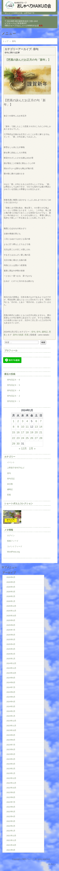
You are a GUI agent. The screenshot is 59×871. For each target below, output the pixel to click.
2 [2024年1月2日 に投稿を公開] (18, 421)
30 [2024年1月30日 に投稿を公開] (18, 443)
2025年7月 (10, 630)
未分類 (10, 484)
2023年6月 (10, 749)
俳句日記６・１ (13, 401)
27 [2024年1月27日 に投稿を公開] (36, 438)
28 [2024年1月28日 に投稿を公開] (40, 438)
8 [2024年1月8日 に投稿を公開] (13, 426)
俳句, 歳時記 (42, 332)
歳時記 (10, 489)
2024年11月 (11, 668)
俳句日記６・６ (13, 380)
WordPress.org (13, 552)
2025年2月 (10, 654)
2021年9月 (10, 850)
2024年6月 (10, 692)
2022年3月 (10, 821)
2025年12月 (11, 606)
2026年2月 (10, 596)
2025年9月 (10, 620)
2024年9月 (10, 678)
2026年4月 (10, 587)
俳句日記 (11, 479)
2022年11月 (11, 783)
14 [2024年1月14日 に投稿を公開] (40, 426)
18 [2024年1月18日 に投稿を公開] (27, 432)
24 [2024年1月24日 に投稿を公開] (22, 438)
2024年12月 (11, 663)
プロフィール (10, 350)
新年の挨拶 (18, 335)
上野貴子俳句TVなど (16, 468)
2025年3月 (10, 649)
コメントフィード (14, 546)
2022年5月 (10, 812)
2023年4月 (10, 759)
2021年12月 (11, 836)
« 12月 (23, 448)
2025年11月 (11, 611)
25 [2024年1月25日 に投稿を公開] (27, 438)
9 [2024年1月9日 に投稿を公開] (18, 426)
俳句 (33, 332)
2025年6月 (10, 635)
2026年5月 (10, 582)
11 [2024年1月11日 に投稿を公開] (27, 426)
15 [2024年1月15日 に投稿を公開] (13, 432)
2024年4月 (10, 702)
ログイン (11, 535)
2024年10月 (11, 673)
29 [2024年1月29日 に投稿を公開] (13, 443)
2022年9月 (10, 792)
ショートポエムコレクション (18, 503)
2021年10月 (11, 845)
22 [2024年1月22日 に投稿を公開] (13, 438)
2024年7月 (10, 687)
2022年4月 (10, 816)
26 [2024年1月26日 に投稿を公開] (31, 438)
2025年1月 (10, 659)
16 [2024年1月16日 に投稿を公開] (18, 432)
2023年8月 (10, 740)
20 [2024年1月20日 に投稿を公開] (36, 432)
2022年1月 (10, 831)
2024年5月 (10, 697)
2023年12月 (11, 721)
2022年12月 (11, 778)
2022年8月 (10, 797)
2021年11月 (11, 840)
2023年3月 (10, 764)
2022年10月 (11, 788)
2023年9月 (10, 735)
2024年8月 (10, 682)
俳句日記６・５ (13, 385)
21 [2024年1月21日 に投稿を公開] (40, 432)
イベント (11, 462)
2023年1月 (10, 773)
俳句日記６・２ (13, 396)
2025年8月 (10, 625)
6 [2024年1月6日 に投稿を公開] (36, 421)
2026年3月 (10, 592)
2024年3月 (10, 706)
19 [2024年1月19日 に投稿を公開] (31, 432)
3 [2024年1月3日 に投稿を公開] (22, 421)
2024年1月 (10, 716)
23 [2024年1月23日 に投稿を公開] (18, 438)
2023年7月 (10, 745)
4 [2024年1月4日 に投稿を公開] (27, 421)
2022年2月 (10, 826)
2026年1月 (10, 601)
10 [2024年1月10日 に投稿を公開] (22, 426)
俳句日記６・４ (13, 390)
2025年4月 (10, 644)
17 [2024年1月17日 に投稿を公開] (22, 432)
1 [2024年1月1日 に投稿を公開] (13, 421)
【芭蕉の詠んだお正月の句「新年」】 (28, 59)
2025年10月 (11, 616)
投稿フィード (12, 541)
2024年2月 (10, 711)
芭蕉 (27, 335)
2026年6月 (10, 577)
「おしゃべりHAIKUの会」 (29, 5)
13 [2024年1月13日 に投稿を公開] (36, 426)
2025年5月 (10, 639)
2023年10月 (11, 730)
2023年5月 (10, 754)
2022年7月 (10, 802)
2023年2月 (10, 769)
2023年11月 (11, 726)
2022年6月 (10, 807)
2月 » (32, 448)
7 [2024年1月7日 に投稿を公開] (41, 421)
